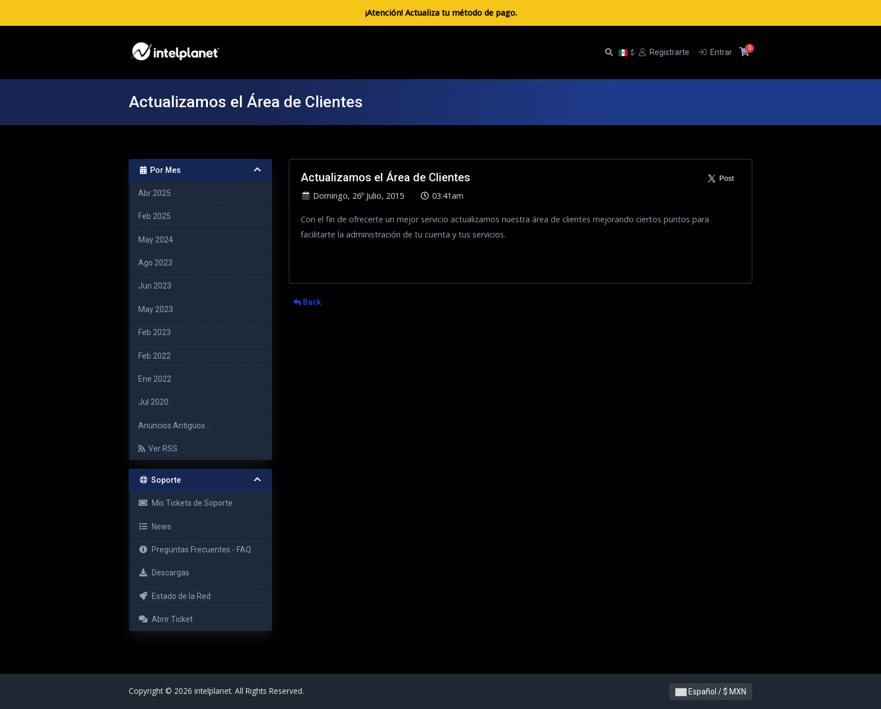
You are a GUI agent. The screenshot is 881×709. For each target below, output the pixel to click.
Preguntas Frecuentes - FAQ (194, 549)
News (154, 526)
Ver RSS (158, 448)
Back (307, 302)
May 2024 (155, 239)
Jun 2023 (154, 285)
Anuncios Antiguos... (174, 425)
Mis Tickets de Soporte (185, 502)
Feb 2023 (154, 332)
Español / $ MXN (710, 691)
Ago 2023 (155, 262)
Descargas (163, 572)
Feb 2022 (154, 355)
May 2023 (155, 309)
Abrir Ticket (165, 619)
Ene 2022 (154, 378)
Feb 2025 (154, 216)
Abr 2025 (154, 193)
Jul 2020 (153, 401)
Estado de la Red (174, 596)
